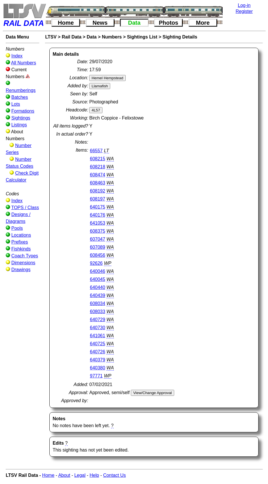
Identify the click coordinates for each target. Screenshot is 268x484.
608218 (97, 166)
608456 (97, 255)
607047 (97, 239)
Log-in (244, 5)
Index (16, 55)
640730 (97, 327)
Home (66, 23)
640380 (97, 367)
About (64, 475)
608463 (97, 182)
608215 (97, 158)
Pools (17, 228)
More (203, 23)
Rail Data (71, 36)
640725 (97, 343)
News (100, 23)
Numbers (112, 36)
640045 (97, 279)
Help (94, 475)
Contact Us (114, 475)
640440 (97, 287)
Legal (80, 475)
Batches (19, 97)
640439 (97, 295)
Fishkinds (21, 248)
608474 (97, 174)
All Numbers (23, 62)
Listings (19, 124)
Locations (21, 235)
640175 (97, 207)
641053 (97, 223)
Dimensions (23, 262)
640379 (97, 359)
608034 (97, 303)
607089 (97, 247)
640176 (97, 215)
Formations (22, 111)
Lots (15, 104)
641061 (97, 335)
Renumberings (21, 90)
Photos (168, 23)
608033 (97, 311)
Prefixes (19, 242)
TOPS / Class (25, 207)
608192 (97, 190)
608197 (97, 198)
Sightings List (142, 36)
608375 (97, 231)
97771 (96, 375)
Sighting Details (180, 36)
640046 (97, 271)
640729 (97, 319)
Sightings (20, 117)
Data (134, 23)
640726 (97, 351)
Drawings (20, 269)
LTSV (51, 36)
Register (244, 11)
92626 (96, 263)
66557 (96, 150)
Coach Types (24, 255)
